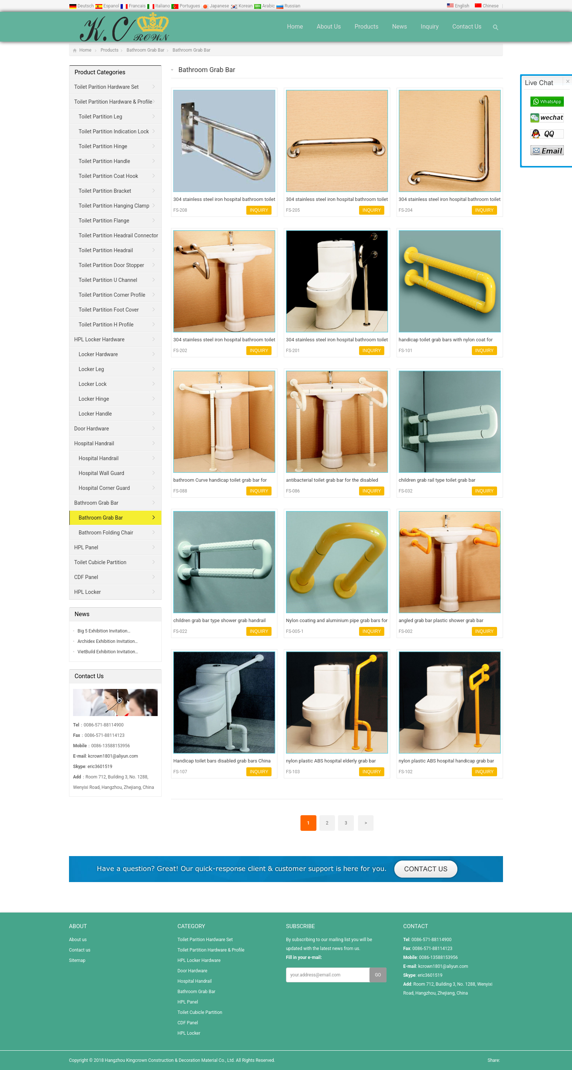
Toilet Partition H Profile (106, 325)
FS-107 (180, 771)
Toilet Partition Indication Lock (114, 131)
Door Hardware (91, 429)
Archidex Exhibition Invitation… (108, 641)
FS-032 (405, 491)
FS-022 (180, 631)
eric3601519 (100, 766)
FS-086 (293, 491)
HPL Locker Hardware (99, 339)
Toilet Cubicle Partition (100, 562)
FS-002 (405, 631)
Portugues (186, 6)
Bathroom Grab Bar (145, 50)
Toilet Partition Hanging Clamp (114, 206)
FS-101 (405, 350)
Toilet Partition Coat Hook (108, 176)
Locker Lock (92, 384)
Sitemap (77, 960)
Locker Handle (95, 414)
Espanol (108, 6)
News (399, 26)
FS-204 (405, 210)
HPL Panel (86, 547)
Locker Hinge (94, 399)
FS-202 (180, 350)
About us (329, 26)
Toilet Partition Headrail (106, 250)
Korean (242, 6)
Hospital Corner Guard (104, 488)
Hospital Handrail (94, 443)
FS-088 (180, 491)
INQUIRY (259, 210)
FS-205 (293, 210)
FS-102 (405, 771)
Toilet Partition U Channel (108, 280)
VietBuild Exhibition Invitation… (108, 651)
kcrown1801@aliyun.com (113, 756)
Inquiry (429, 26)
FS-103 (293, 771)
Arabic (265, 6)
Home (295, 26)
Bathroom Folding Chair (106, 533)
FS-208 (180, 210)
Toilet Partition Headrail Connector (118, 235)
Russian (288, 6)
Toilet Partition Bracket (105, 191)
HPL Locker (87, 592)
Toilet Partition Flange (104, 221)
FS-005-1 (294, 631)
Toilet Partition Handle (104, 161)
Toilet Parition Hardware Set (106, 87)
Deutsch (82, 6)
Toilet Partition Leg (100, 117)
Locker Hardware (98, 354)
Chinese (487, 6)
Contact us (466, 26)
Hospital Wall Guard (101, 473)
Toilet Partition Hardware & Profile (113, 102)
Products (366, 26)
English (458, 6)
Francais (133, 6)
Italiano (159, 6)
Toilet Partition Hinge (103, 146)
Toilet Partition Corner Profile (112, 295)
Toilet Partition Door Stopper (111, 265)
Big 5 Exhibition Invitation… (104, 631)
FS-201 (293, 350)
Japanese (215, 6)
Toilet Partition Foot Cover (109, 310)
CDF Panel (86, 577)
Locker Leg (91, 369)
